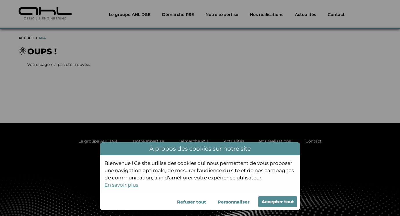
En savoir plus (121, 185)
